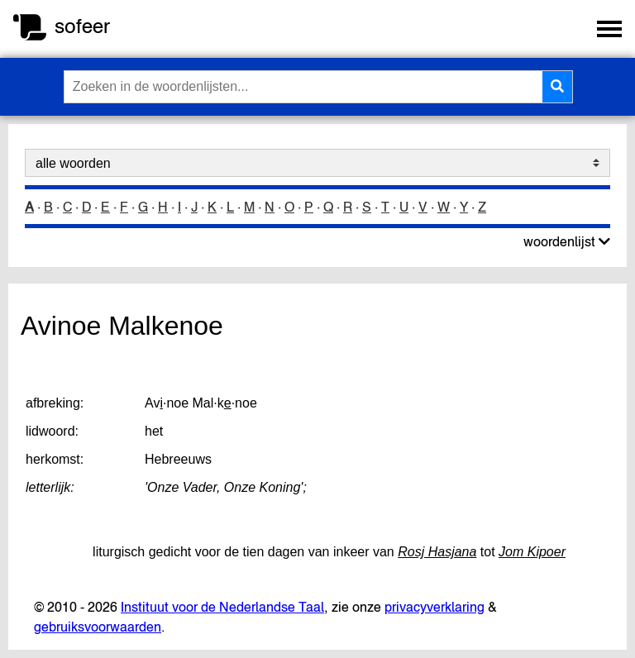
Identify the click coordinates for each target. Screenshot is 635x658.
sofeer (82, 26)
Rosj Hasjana (437, 552)
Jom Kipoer (532, 552)
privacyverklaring (434, 607)
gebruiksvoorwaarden (97, 626)
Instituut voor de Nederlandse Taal (222, 607)
